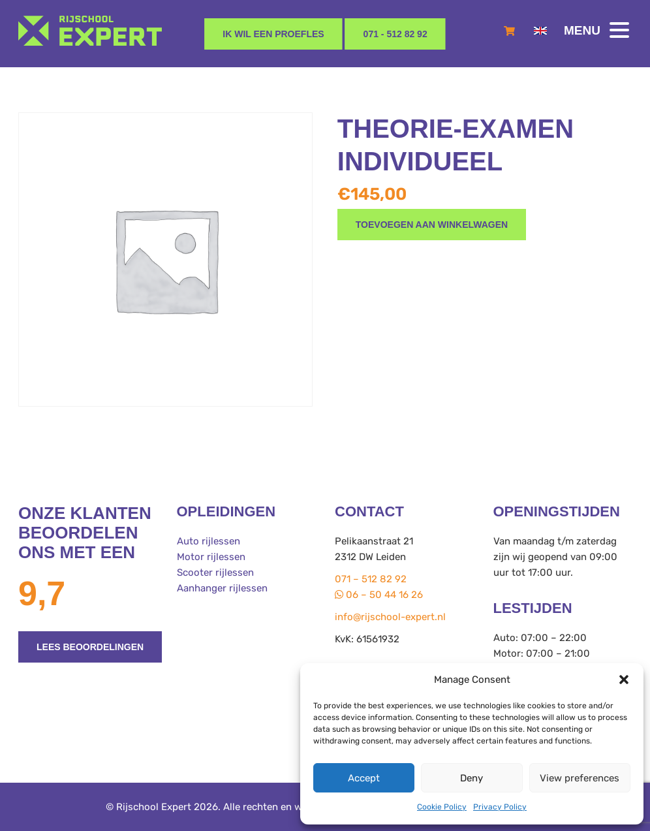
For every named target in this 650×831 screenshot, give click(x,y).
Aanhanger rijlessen (222, 588)
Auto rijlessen (208, 541)
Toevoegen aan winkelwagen (432, 224)
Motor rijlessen (211, 557)
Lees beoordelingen (90, 647)
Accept (364, 778)
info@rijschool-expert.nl (390, 617)
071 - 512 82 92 (395, 34)
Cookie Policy (442, 806)
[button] (623, 679)
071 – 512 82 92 (371, 579)
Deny (471, 778)
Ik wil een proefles (273, 34)
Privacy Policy (500, 806)
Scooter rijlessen (215, 572)
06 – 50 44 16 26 (379, 595)
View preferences (579, 778)
